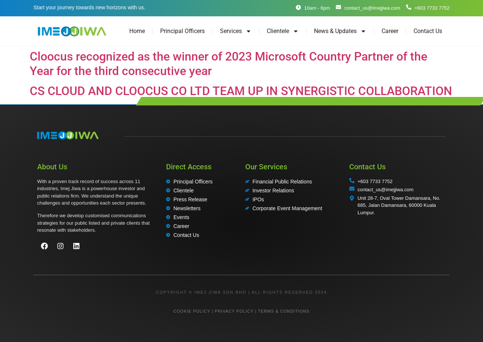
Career (390, 31)
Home (137, 31)
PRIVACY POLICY (234, 311)
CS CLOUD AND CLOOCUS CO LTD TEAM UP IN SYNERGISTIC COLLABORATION (241, 91)
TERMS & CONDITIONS (283, 311)
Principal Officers (182, 31)
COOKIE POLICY (192, 311)
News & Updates (340, 31)
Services (236, 31)
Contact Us (428, 31)
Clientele (283, 31)
